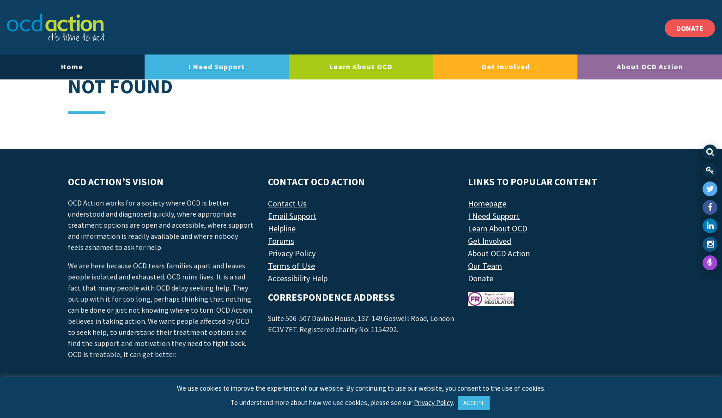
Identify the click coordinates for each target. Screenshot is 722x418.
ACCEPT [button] (473, 403)
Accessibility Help (298, 278)
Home (72, 66)
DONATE (690, 28)
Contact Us (287, 203)
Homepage (487, 203)
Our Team (485, 265)
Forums (281, 241)
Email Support (292, 216)
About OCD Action (650, 66)
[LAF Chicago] (56, 27)
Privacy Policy (291, 253)
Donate (480, 278)
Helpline (282, 228)
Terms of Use (291, 265)
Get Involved (505, 66)
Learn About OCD (361, 66)
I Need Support (216, 66)
